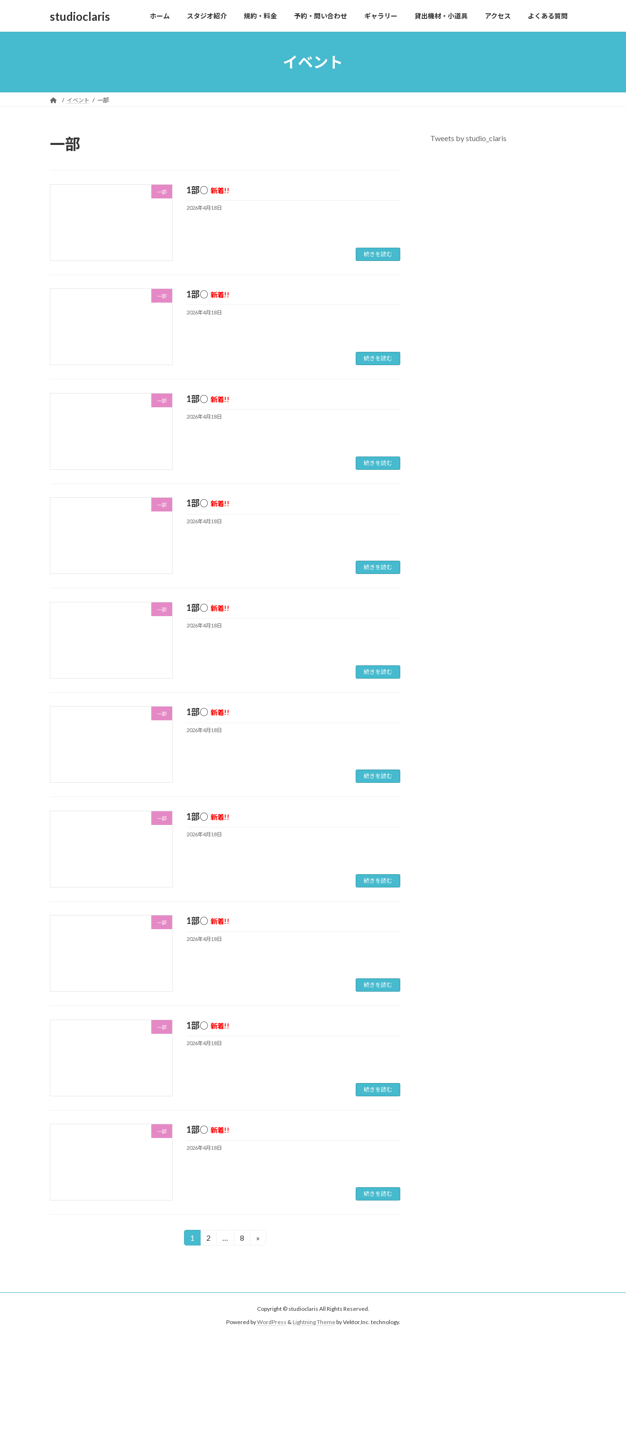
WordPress (271, 1322)
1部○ (208, 190)
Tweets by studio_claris (468, 138)
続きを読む (378, 254)
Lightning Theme (314, 1322)
